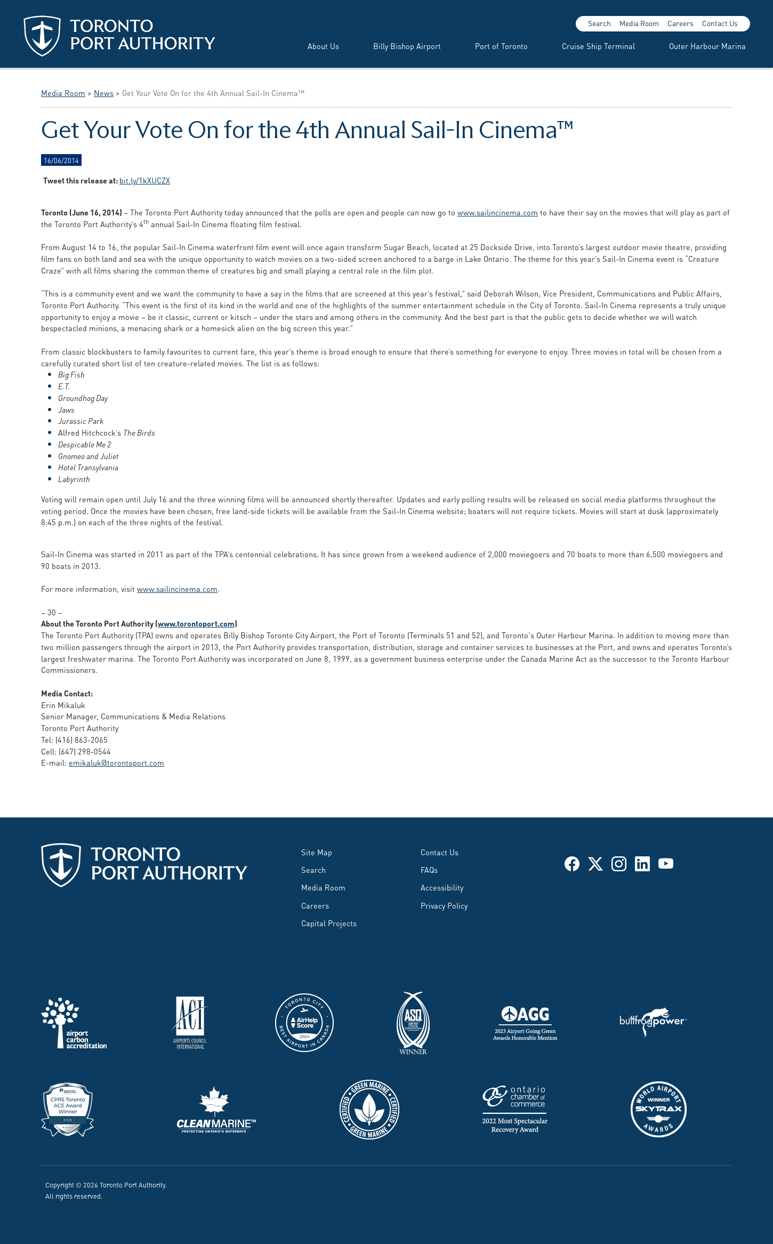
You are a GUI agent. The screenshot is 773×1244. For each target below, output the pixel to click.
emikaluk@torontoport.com (116, 762)
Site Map (316, 852)
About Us (323, 45)
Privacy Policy (444, 905)
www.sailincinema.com (497, 212)
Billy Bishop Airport (407, 45)
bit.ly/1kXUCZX (144, 180)
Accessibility (442, 887)
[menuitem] (310, 46)
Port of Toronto (501, 45)
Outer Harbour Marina (707, 45)
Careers (680, 23)
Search (599, 23)
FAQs (429, 869)
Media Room (639, 23)
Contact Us (720, 23)
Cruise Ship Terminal (598, 45)
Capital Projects (329, 923)
